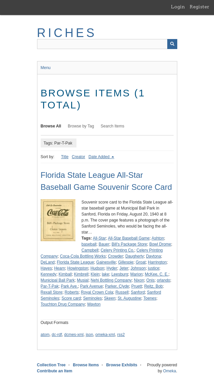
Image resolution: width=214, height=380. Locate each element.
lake (105, 274)
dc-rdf (57, 334)
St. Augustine (129, 298)
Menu (46, 67)
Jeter (124, 268)
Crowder (115, 256)
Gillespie (126, 262)
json (89, 334)
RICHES (67, 33)
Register (199, 6)
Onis (150, 280)
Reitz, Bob (153, 286)
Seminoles (92, 298)
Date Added (99, 156)
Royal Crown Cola (97, 292)
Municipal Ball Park (58, 280)
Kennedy (48, 274)
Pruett (136, 286)
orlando (163, 280)
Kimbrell (81, 274)
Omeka (169, 371)
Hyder (111, 268)
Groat (141, 262)
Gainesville (106, 262)
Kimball (65, 274)
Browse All (51, 126)
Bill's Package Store (129, 244)
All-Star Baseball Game (129, 238)
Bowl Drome (160, 244)
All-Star (99, 238)
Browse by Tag (81, 126)
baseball (88, 244)
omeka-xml (105, 334)
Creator (78, 156)
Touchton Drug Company (63, 304)
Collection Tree (51, 365)
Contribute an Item (54, 371)
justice (153, 268)
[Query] (107, 44)
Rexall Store (51, 292)
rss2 (121, 334)
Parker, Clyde (117, 286)
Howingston (77, 268)
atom (45, 334)
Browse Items (86, 365)
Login (178, 6)
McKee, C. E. (157, 274)
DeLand (48, 262)
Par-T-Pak (50, 286)
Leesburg (120, 274)
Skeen (110, 298)
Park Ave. (69, 286)
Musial (82, 280)
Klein (95, 274)
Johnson (138, 268)
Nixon (139, 280)
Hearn (59, 268)
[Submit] (172, 44)
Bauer (103, 244)
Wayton (93, 304)
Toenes (149, 298)
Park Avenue (91, 286)
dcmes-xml (73, 334)
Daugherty (134, 256)
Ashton (158, 238)
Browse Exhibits (121, 365)
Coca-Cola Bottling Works (83, 256)
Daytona (153, 256)
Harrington (157, 262)
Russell (122, 292)
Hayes (46, 268)
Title (64, 156)
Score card (71, 298)
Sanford (138, 292)
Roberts (72, 292)
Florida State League (75, 262)
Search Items (113, 126)
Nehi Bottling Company (111, 280)
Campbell (89, 250)
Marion (136, 274)
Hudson (97, 268)
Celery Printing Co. (117, 250)
